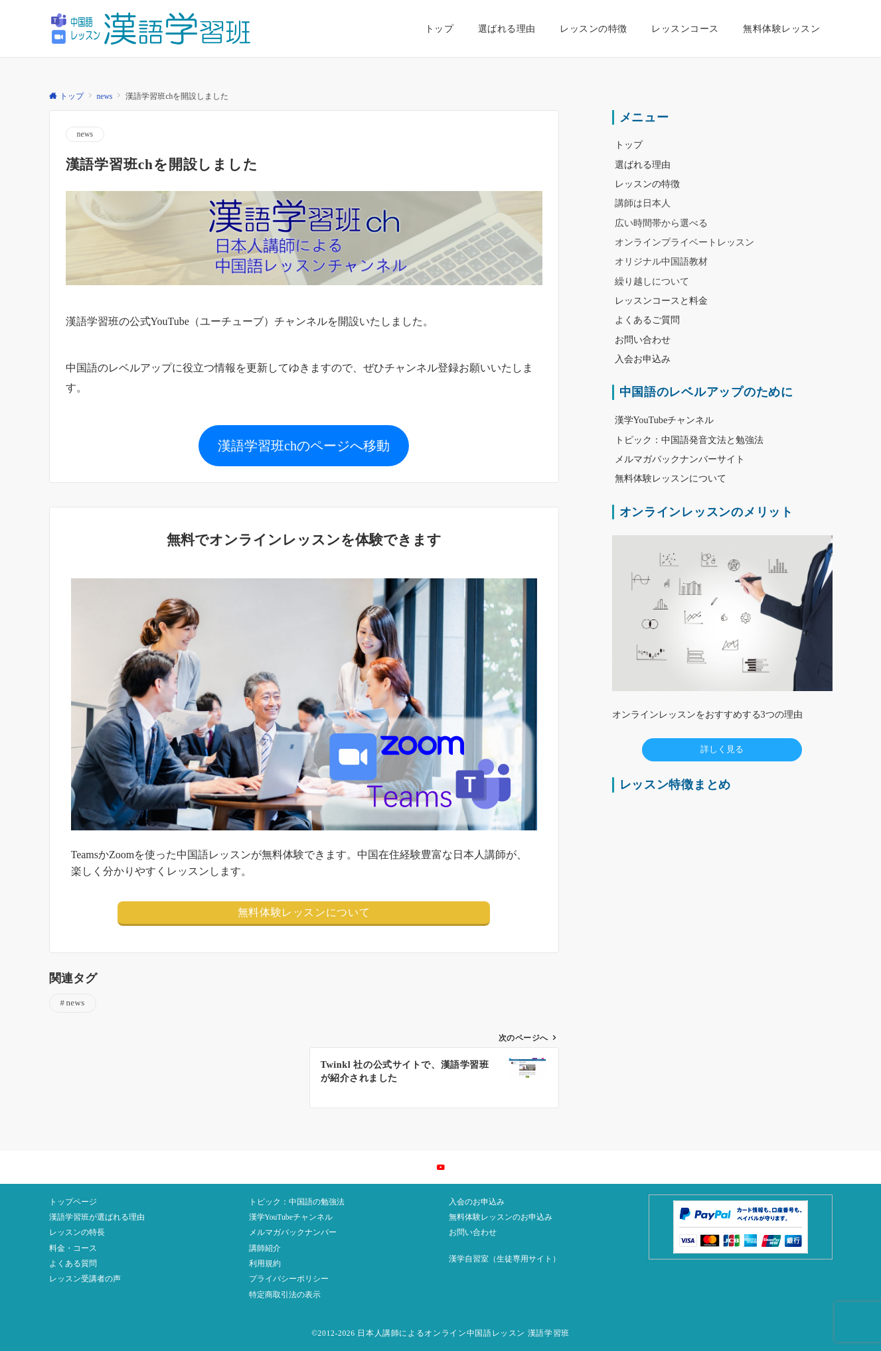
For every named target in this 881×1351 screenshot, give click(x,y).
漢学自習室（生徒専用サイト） (504, 1259)
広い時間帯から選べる (661, 223)
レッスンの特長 (77, 1232)
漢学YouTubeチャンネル (291, 1217)
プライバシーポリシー (289, 1279)
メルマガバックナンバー (293, 1232)
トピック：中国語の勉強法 (297, 1202)
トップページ (73, 1202)
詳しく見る (722, 749)
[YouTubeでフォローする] (441, 1168)
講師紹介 (265, 1248)
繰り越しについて (652, 281)
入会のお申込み (477, 1202)
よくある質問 (73, 1263)
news (85, 134)
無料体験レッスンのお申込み (500, 1217)
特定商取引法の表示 (285, 1295)
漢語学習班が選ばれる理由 (97, 1217)
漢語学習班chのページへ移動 (304, 445)
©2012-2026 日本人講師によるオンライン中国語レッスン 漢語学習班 (440, 1333)
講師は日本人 (643, 203)
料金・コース (73, 1248)
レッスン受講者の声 (85, 1279)
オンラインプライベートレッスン (684, 242)
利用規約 (265, 1263)
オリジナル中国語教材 (661, 261)
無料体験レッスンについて (304, 912)
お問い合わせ (473, 1232)
